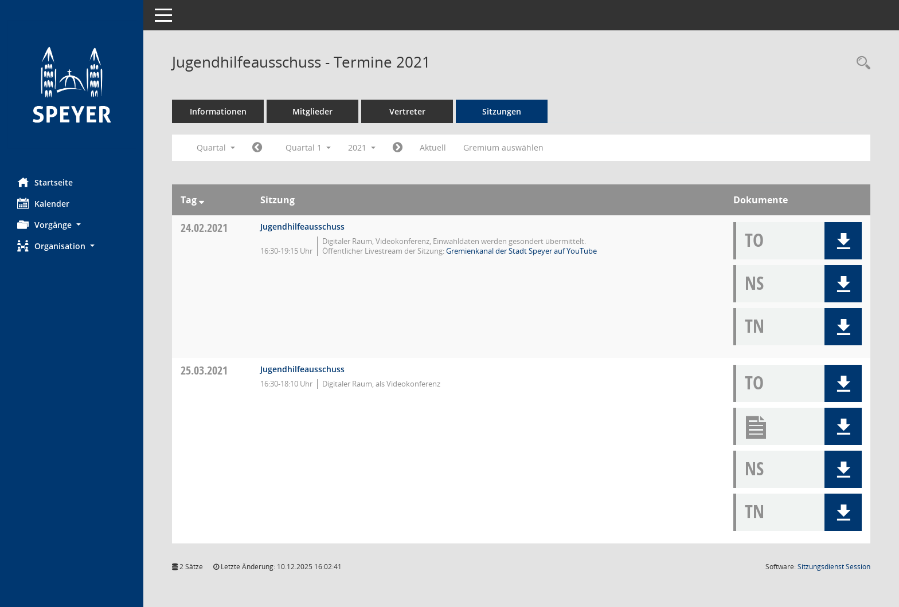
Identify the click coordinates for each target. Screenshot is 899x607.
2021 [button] (362, 147)
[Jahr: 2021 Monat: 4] (397, 147)
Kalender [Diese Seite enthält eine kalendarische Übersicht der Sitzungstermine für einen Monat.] (43, 203)
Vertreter (407, 111)
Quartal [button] (216, 147)
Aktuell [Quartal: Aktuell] (433, 147)
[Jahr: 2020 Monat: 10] (257, 147)
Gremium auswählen (503, 147)
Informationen (218, 111)
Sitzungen (501, 111)
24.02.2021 (204, 227)
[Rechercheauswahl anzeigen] (860, 63)
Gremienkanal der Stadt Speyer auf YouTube (521, 251)
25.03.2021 (204, 370)
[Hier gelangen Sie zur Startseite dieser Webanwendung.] (71, 84)
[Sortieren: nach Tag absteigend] (201, 200)
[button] (71, 224)
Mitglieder (312, 111)
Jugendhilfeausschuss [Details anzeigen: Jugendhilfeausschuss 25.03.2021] (302, 369)
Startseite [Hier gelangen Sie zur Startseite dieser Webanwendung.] (45, 182)
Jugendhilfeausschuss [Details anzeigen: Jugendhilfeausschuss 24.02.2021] (302, 226)
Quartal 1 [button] (308, 147)
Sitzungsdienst (834, 566)
